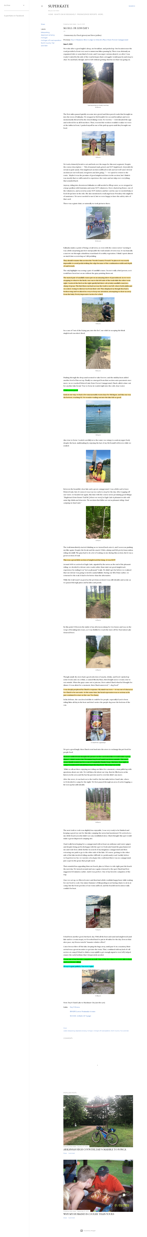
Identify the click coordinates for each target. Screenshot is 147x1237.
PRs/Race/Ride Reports (87, 14)
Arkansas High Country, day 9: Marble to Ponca (94, 1149)
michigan (44, 38)
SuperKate (58, 6)
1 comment (71, 1153)
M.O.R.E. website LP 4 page (80, 1016)
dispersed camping (48, 35)
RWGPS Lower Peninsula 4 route (82, 1011)
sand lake (44, 46)
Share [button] (43, 24)
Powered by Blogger (88, 1230)
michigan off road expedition (51, 40)
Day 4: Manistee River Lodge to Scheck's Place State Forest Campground (99, 40)
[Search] (132, 6)
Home (50, 14)
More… (101, 14)
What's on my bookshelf (65, 14)
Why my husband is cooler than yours (88, 1214)
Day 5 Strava (75, 1007)
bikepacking (45, 32)
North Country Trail (47, 43)
